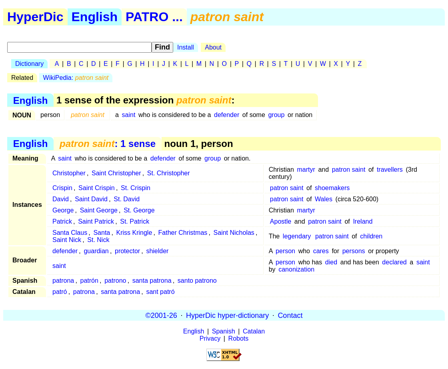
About (213, 47)
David (60, 199)
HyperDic (35, 17)
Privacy (210, 338)
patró (59, 291)
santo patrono (197, 280)
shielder (157, 251)
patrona (63, 280)
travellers (390, 169)
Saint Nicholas (234, 232)
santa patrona (152, 280)
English (95, 17)
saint (129, 114)
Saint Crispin (96, 187)
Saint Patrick (96, 221)
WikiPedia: (76, 77)
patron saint (349, 169)
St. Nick (98, 239)
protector (127, 251)
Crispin (62, 187)
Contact (290, 315)
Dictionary (29, 63)
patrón (89, 280)
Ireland (362, 221)
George (63, 210)
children (371, 236)
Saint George (99, 210)
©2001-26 (161, 315)
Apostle (280, 221)
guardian (96, 251)
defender (226, 114)
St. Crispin (135, 187)
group (276, 114)
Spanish (223, 331)
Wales (323, 199)
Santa (101, 232)
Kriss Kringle (134, 232)
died (331, 262)
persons (353, 251)
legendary (297, 236)
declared (394, 262)
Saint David (91, 199)
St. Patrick (134, 221)
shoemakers (332, 187)
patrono (115, 280)
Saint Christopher (116, 173)
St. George (139, 210)
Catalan (254, 331)
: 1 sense (108, 143)
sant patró (160, 291)
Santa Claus (69, 232)
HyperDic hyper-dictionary (227, 315)
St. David (127, 199)
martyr (306, 169)
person (285, 251)
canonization (296, 269)
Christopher (69, 173)
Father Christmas (183, 232)
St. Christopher (168, 173)
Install (185, 47)
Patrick (62, 221)
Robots (238, 338)
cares (321, 251)
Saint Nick (66, 239)
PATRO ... (154, 17)
